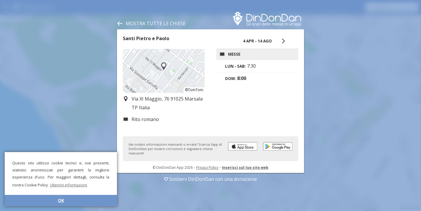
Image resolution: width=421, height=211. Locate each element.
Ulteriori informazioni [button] (68, 185)
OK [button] (61, 200)
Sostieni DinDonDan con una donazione (210, 179)
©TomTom (194, 89)
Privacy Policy (207, 167)
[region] (164, 71)
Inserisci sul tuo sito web (245, 167)
